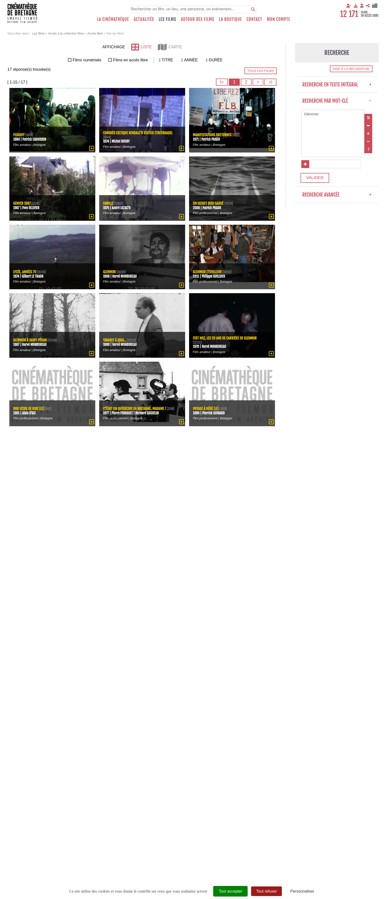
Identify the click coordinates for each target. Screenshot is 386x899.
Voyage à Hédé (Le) (206, 408)
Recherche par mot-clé (336, 101)
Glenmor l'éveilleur (208, 271)
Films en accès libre (130, 60)
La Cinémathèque (113, 19)
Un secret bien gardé (209, 203)
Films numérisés (87, 60)
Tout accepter (230, 891)
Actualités (144, 19)
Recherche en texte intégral (336, 85)
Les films (167, 19)
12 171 (349, 14)
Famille (108, 203)
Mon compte (278, 19)
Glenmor (333, 114)
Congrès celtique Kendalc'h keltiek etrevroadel (139, 132)
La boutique (230, 19)
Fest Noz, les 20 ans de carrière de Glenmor (226, 338)
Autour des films (197, 19)
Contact (254, 19)
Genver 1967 (22, 203)
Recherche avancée (336, 197)
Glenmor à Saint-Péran (30, 340)
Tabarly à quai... (115, 340)
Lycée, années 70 (25, 271)
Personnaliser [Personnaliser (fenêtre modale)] (302, 891)
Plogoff (19, 134)
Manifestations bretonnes (213, 134)
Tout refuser (266, 891)
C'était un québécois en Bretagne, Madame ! (135, 406)
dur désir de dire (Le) (29, 408)
